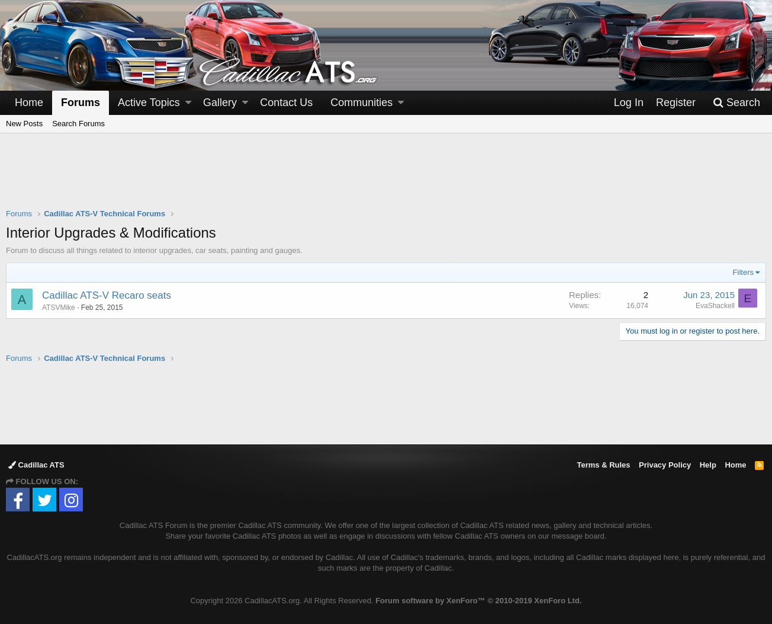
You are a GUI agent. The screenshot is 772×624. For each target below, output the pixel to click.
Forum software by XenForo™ (478, 600)
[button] (188, 103)
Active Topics (149, 102)
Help (708, 464)
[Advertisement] (386, 178)
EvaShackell (715, 306)
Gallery (220, 102)
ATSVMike (58, 307)
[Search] (736, 103)
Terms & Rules (603, 464)
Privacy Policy (665, 464)
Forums (80, 102)
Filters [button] (743, 272)
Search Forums (78, 123)
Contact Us (286, 102)
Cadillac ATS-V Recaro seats (106, 295)
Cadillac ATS (36, 464)
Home (29, 102)
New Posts (24, 123)
